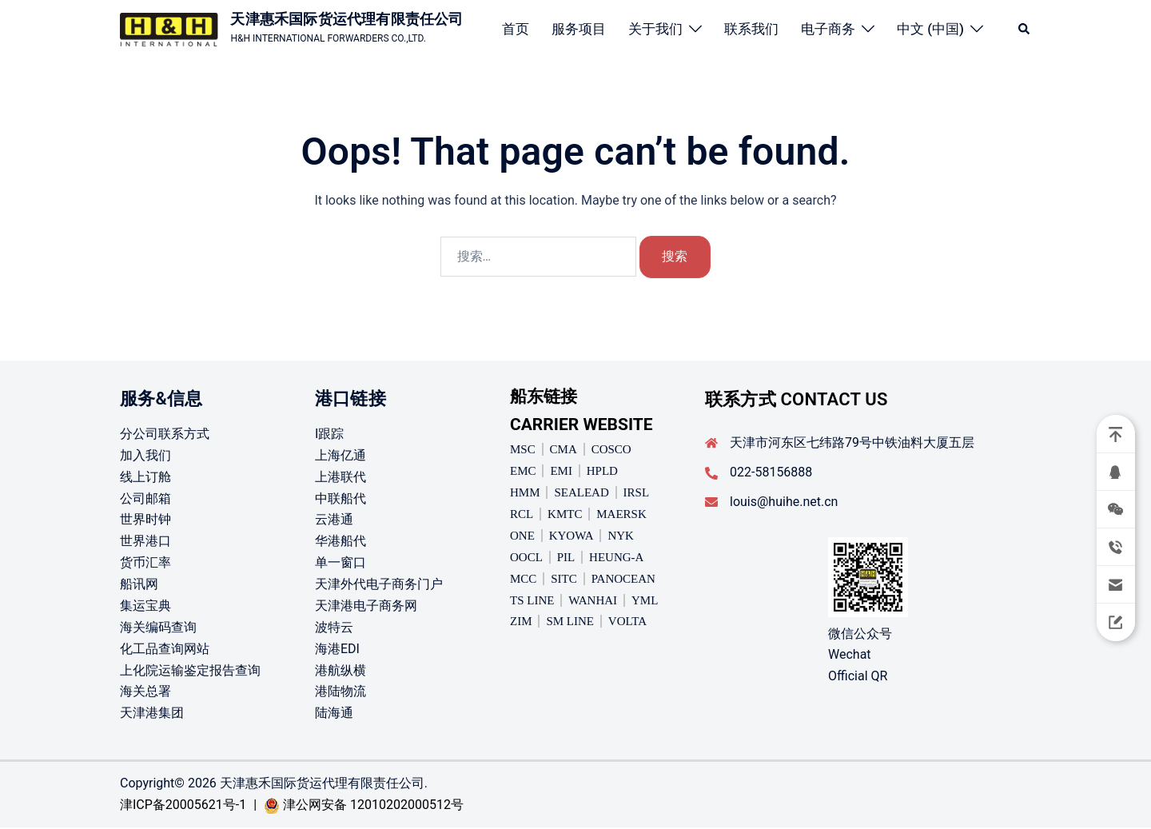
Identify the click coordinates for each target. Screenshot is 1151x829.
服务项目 (579, 29)
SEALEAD (581, 494)
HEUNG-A (616, 558)
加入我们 (145, 456)
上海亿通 (340, 456)
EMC (523, 472)
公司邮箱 (145, 499)
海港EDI (337, 649)
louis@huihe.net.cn (784, 502)
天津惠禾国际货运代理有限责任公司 (346, 18)
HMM (525, 494)
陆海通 (334, 714)
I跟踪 (329, 435)
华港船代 (340, 542)
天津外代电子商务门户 (379, 585)
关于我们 (655, 29)
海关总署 (145, 692)
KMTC (565, 515)
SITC (564, 579)
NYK (620, 537)
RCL (521, 515)
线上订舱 (145, 477)
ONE (522, 537)
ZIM (521, 622)
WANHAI (592, 601)
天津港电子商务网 (366, 607)
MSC (523, 450)
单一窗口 (340, 564)
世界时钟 (145, 520)
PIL (566, 558)
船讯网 (139, 585)
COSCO (611, 450)
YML (644, 601)
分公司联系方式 (164, 435)
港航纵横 (340, 671)
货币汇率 (145, 564)
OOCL (526, 558)
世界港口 (145, 542)
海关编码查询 (158, 628)
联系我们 (751, 29)
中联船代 (340, 499)
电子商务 (828, 29)
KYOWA (571, 537)
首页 (515, 29)
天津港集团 (152, 714)
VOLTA (627, 622)
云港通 (334, 520)
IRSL (636, 494)
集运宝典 (145, 607)
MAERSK (621, 515)
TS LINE (532, 601)
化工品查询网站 (164, 649)
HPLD (602, 472)
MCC (523, 579)
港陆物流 (340, 692)
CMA (563, 450)
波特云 (334, 628)
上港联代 (340, 477)
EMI (561, 472)
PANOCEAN (623, 579)
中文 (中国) (930, 29)
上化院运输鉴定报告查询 (190, 671)
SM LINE (570, 622)
